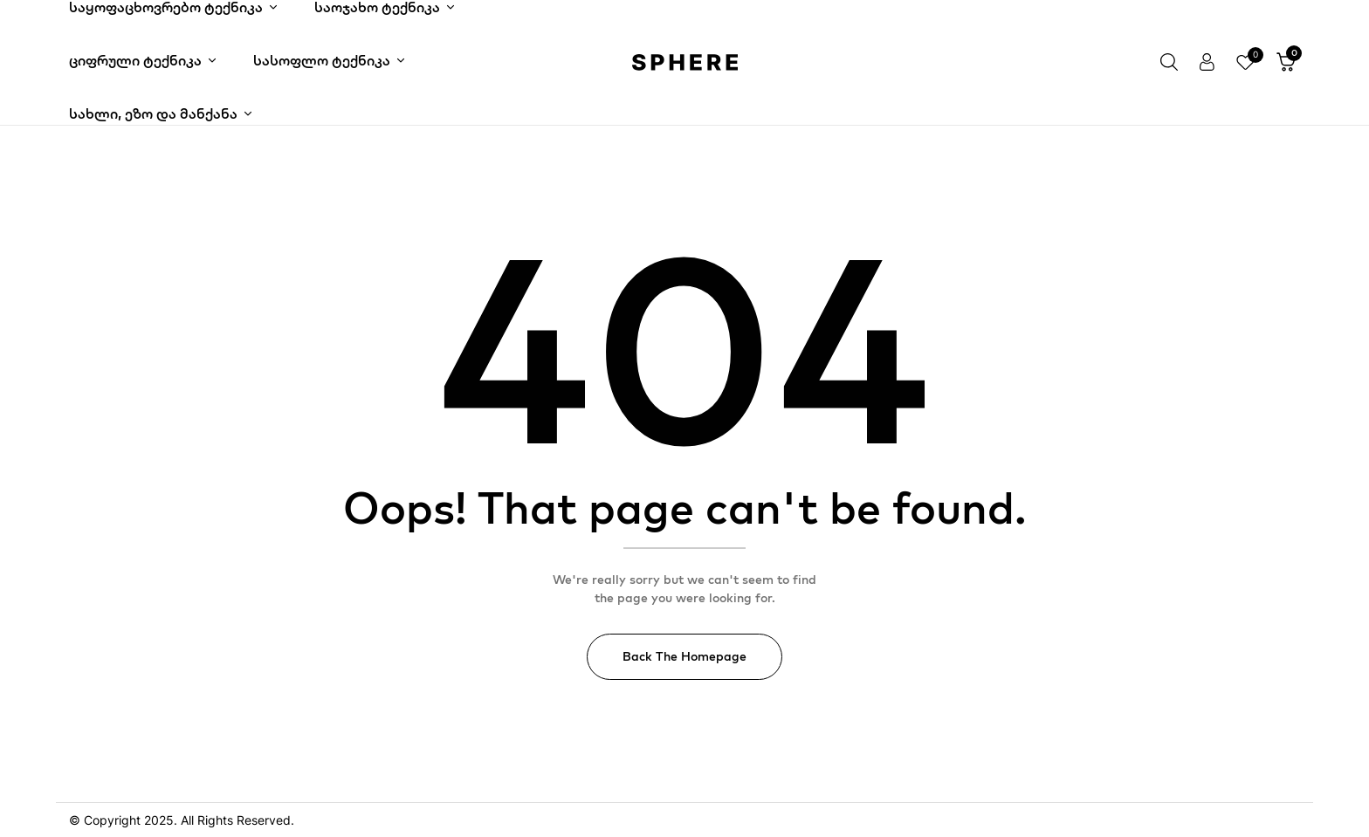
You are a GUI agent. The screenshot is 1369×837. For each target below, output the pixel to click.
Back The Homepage (684, 656)
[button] (1286, 62)
